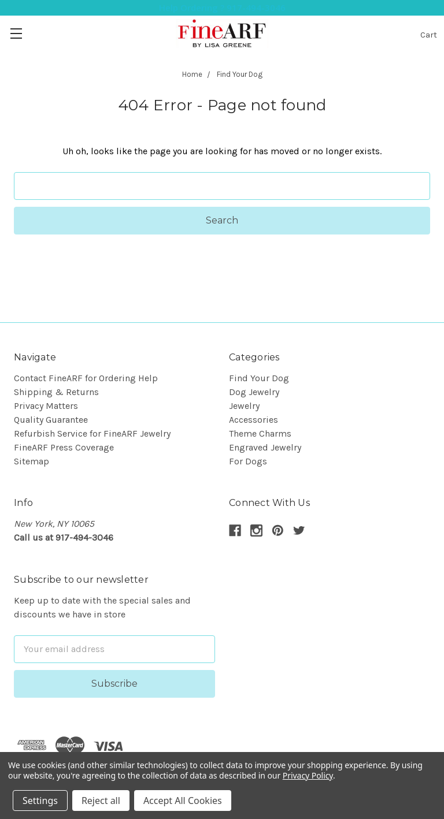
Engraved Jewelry (265, 447)
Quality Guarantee (51, 419)
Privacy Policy (308, 775)
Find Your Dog (259, 378)
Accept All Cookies (182, 800)
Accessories (253, 419)
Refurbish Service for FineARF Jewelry (92, 433)
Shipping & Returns (56, 391)
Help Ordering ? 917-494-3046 (222, 7)
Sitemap (31, 461)
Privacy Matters (46, 405)
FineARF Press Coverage (64, 447)
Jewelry (244, 405)
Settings (40, 800)
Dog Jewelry (254, 391)
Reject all (101, 800)
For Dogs (248, 461)
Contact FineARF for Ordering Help (86, 378)
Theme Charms (260, 433)
